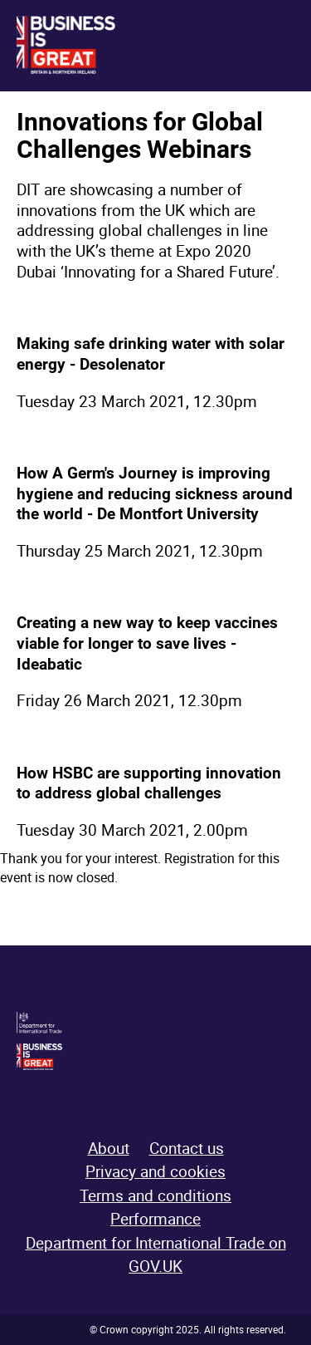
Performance (155, 1219)
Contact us (186, 1148)
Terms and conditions (155, 1195)
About (108, 1148)
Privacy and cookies (155, 1171)
